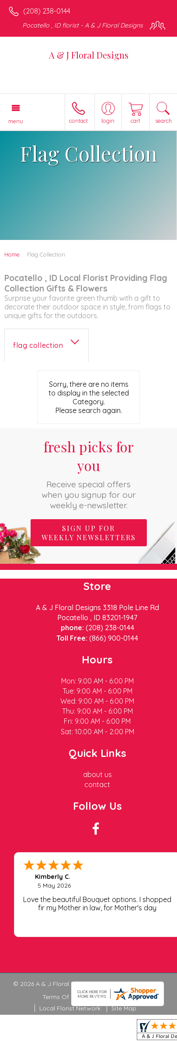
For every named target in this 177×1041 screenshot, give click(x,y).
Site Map (123, 1008)
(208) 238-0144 (46, 11)
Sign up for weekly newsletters (89, 533)
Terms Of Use (62, 997)
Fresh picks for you (88, 473)
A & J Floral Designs (88, 55)
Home (12, 254)
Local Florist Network (70, 1008)
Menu (15, 121)
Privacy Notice (114, 997)
